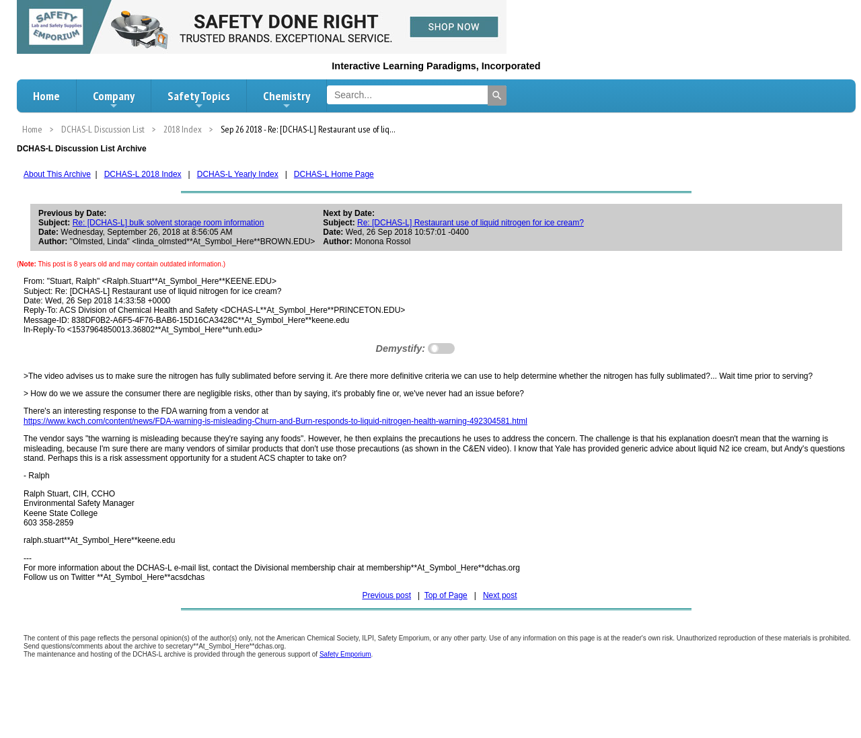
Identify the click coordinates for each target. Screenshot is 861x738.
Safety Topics (198, 99)
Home (46, 96)
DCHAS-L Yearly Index (237, 174)
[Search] (497, 95)
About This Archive (57, 174)
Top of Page (445, 595)
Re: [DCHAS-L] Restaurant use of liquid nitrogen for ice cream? (470, 222)
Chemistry (286, 99)
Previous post (386, 595)
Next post (500, 595)
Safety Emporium (345, 654)
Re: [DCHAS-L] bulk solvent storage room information (168, 222)
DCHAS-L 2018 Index (143, 174)
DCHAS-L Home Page (334, 174)
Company (114, 99)
